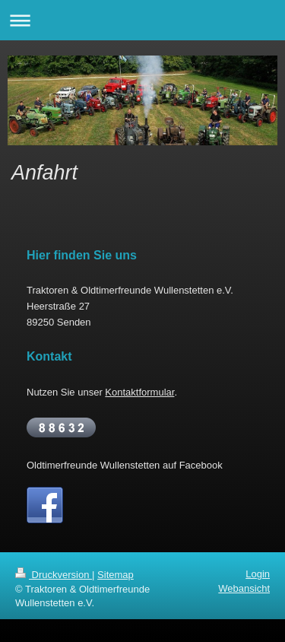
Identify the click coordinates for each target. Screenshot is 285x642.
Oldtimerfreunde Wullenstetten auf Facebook (125, 465)
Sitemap (115, 574)
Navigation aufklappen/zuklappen (142, 20)
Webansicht (244, 588)
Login (257, 574)
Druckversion (53, 574)
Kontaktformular (139, 392)
